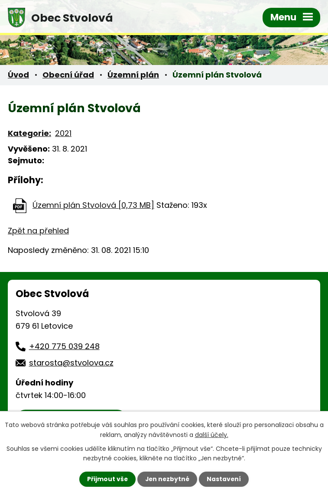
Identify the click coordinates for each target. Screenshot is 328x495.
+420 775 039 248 (64, 346)
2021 (63, 133)
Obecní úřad (68, 74)
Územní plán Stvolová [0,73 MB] (93, 205)
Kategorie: (29, 133)
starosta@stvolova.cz (71, 362)
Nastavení (225, 479)
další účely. (211, 434)
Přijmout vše (106, 479)
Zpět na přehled (38, 230)
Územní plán (133, 74)
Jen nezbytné (167, 479)
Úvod (18, 74)
